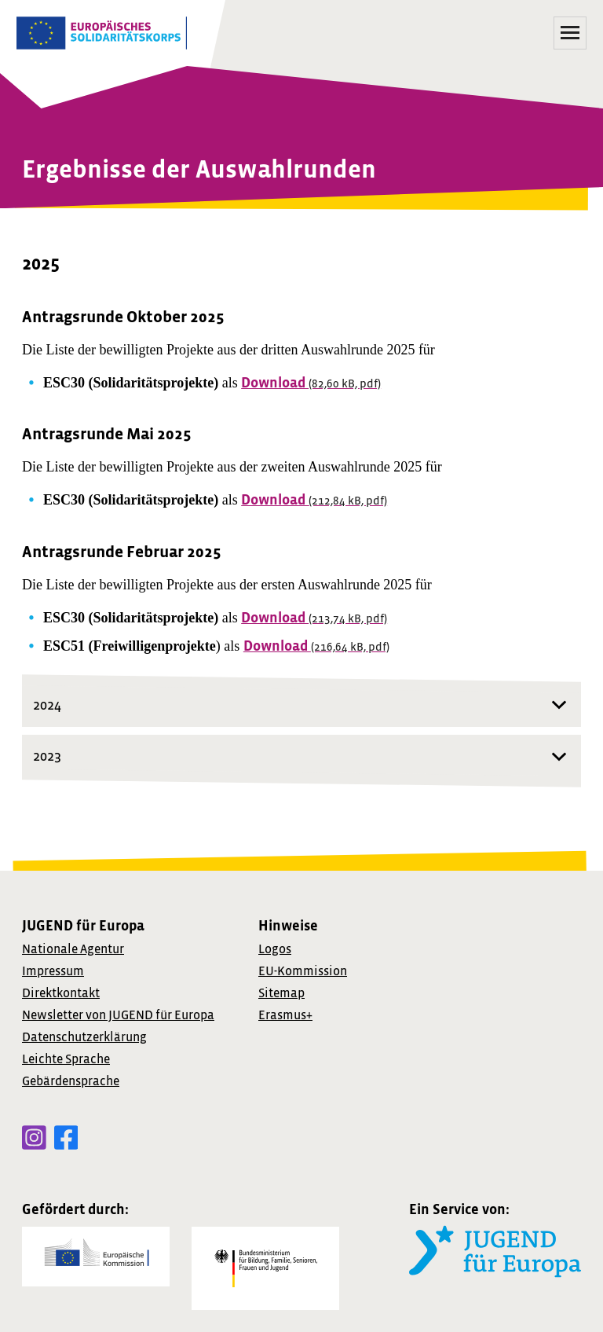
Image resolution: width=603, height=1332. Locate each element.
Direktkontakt (61, 993)
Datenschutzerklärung (84, 1037)
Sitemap (281, 993)
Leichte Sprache (66, 1059)
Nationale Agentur (73, 949)
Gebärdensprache (70, 1081)
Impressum (53, 971)
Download (311, 383)
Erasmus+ (285, 1015)
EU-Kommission (302, 971)
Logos (274, 949)
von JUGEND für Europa (118, 1015)
